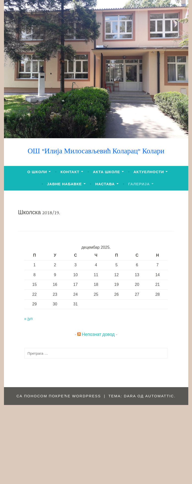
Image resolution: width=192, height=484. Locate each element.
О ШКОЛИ (37, 172)
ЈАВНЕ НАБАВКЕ (64, 184)
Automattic (159, 396)
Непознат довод (98, 335)
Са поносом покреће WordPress (58, 396)
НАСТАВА (105, 184)
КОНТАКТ (69, 172)
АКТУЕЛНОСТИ (149, 172)
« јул (28, 319)
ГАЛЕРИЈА (139, 184)
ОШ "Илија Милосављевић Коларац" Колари (95, 151)
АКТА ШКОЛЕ (106, 172)
